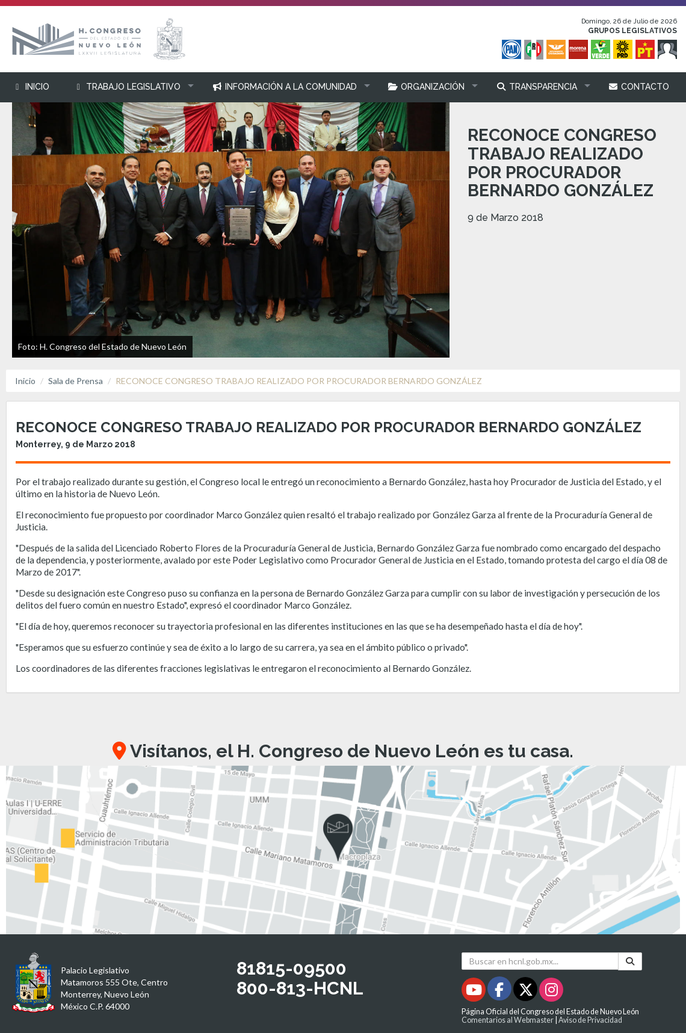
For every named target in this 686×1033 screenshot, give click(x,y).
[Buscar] (630, 961)
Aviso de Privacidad (590, 1020)
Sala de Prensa (75, 381)
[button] (130, 87)
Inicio (25, 381)
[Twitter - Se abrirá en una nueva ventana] (526, 992)
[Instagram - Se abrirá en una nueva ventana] (551, 992)
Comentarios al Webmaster (508, 1020)
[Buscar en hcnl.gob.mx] (540, 961)
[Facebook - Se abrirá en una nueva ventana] (500, 992)
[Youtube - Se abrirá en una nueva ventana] (474, 992)
